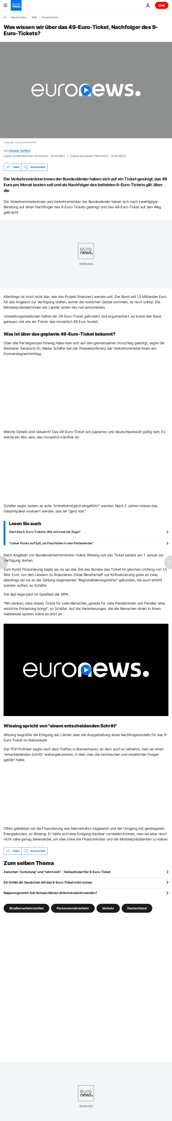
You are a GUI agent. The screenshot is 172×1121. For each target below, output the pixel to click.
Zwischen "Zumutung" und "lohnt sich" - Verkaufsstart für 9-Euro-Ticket (57, 872)
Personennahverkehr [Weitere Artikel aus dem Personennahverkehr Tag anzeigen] (73, 908)
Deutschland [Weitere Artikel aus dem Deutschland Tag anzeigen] (137, 908)
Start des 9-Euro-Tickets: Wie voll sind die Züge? (44, 532)
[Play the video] (86, 90)
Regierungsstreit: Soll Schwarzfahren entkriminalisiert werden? (50, 893)
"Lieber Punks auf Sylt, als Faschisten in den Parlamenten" (51, 543)
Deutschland (50, 17)
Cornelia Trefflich (19, 150)
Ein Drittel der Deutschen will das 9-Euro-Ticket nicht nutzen (48, 882)
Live (162, 5)
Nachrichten (19, 17)
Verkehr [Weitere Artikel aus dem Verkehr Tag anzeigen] (108, 908)
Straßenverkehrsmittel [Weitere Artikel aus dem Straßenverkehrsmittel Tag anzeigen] (26, 908)
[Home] (5, 17)
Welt (34, 17)
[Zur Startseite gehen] (16, 5)
